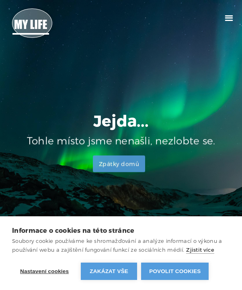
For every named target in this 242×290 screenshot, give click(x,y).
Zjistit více (200, 249)
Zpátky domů (119, 167)
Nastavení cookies (44, 271)
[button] (229, 17)
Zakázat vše (109, 271)
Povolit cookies (175, 271)
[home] (32, 23)
